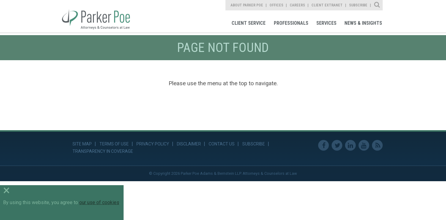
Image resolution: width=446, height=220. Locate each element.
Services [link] (326, 23)
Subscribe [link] (358, 5)
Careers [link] (297, 5)
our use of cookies (99, 202)
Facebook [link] (323, 145)
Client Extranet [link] (327, 5)
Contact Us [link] (222, 143)
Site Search (377, 5)
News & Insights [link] (363, 23)
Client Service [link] (249, 23)
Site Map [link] (82, 143)
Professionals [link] (291, 23)
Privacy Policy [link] (152, 143)
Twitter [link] (337, 145)
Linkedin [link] (350, 145)
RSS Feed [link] (377, 145)
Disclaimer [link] (189, 143)
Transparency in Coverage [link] (102, 151)
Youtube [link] (364, 145)
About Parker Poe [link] (247, 5)
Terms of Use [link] (114, 143)
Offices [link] (276, 5)
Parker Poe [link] (100, 16)
